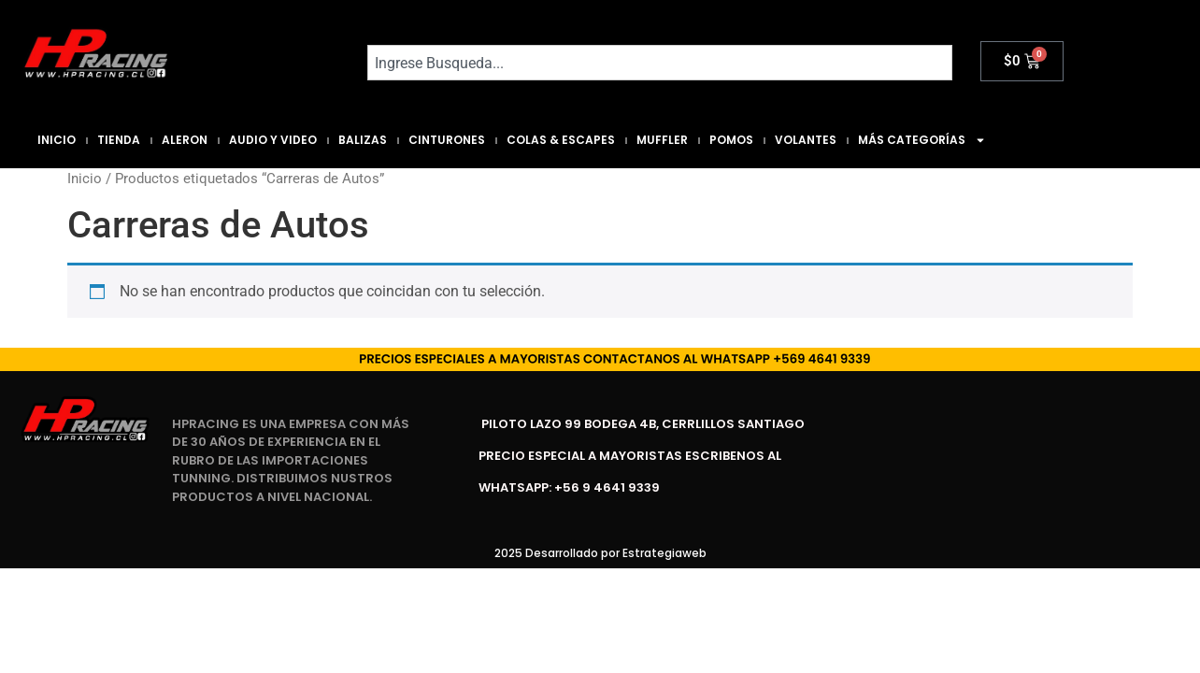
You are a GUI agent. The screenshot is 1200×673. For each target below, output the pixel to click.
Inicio (56, 140)
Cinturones (446, 140)
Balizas (362, 140)
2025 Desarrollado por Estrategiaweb (600, 553)
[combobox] (659, 62)
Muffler (662, 140)
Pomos (731, 140)
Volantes (805, 140)
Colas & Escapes (561, 140)
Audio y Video (273, 140)
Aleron (184, 140)
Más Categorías (922, 140)
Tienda (118, 140)
